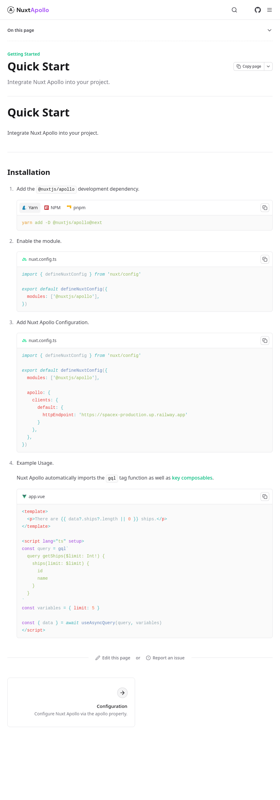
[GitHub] (258, 10)
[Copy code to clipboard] (265, 207)
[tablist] (145, 207)
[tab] (29, 208)
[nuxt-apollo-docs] (28, 10)
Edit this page (112, 658)
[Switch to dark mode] (246, 10)
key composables (192, 477)
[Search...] (234, 10)
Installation (28, 172)
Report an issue (165, 658)
